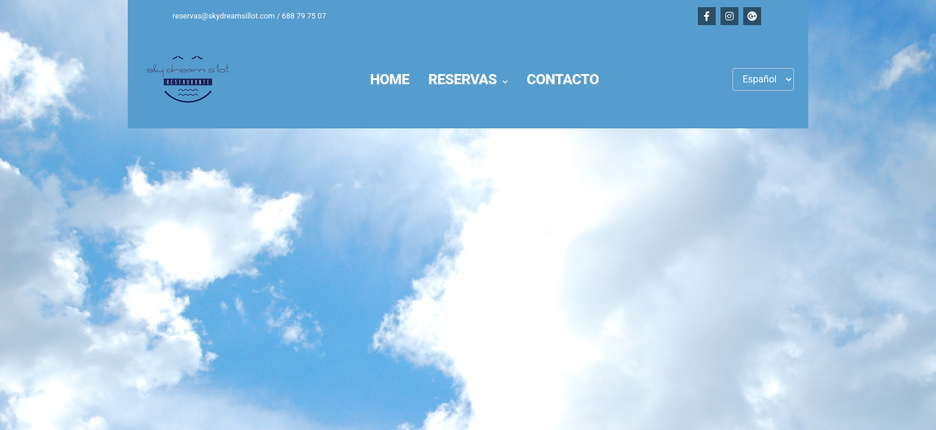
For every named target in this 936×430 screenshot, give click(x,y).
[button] (468, 79)
